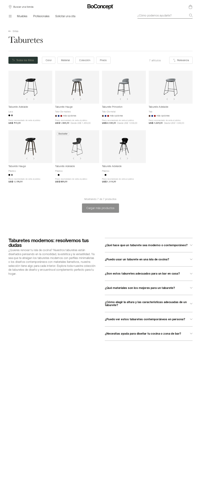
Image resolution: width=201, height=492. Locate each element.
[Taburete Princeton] (124, 87)
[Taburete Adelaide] (30, 87)
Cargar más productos (100, 208)
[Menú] (10, 16)
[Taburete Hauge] (77, 87)
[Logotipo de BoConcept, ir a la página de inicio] (100, 7)
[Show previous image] (26, 99)
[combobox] (165, 15)
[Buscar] (191, 15)
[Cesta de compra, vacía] (190, 7)
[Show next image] (33, 99)
